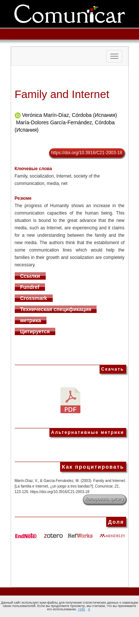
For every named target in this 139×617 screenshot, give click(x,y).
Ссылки (30, 276)
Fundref (29, 287)
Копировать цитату (104, 499)
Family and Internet (62, 94)
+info (81, 609)
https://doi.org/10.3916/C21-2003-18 (86, 152)
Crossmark (33, 298)
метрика (30, 320)
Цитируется (35, 331)
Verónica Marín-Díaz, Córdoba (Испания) (69, 115)
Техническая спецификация (55, 309)
